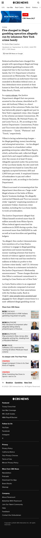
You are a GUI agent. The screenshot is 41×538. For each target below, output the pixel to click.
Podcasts (5, 476)
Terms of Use (7, 459)
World (28, 7)
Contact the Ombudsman (11, 515)
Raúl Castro (19, 7)
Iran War (10, 7)
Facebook (6, 431)
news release (11, 95)
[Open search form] (38, 3)
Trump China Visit (8, 407)
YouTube (5, 427)
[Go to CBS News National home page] (20, 3)
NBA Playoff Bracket (9, 417)
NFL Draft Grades (8, 414)
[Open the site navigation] (7, 3)
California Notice (8, 452)
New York (28, 383)
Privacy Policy (7, 448)
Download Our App (9, 480)
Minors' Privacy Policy (10, 463)
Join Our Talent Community (12, 504)
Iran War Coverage (9, 410)
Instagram (5, 435)
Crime (4, 27)
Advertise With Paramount (12, 501)
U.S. (3, 7)
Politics (35, 7)
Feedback (6, 511)
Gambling (18, 383)
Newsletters (6, 473)
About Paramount (8, 497)
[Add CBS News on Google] (13, 54)
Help (4, 508)
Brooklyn (9, 383)
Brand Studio (7, 483)
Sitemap (5, 487)
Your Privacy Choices (10, 455)
